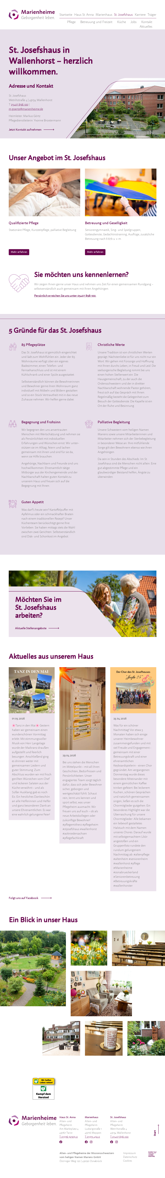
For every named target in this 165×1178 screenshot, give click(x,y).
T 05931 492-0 (92, 1137)
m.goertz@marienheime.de (26, 109)
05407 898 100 (19, 104)
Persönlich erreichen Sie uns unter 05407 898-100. (65, 295)
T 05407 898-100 (119, 1137)
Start (157, 1130)
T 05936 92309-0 (68, 1137)
